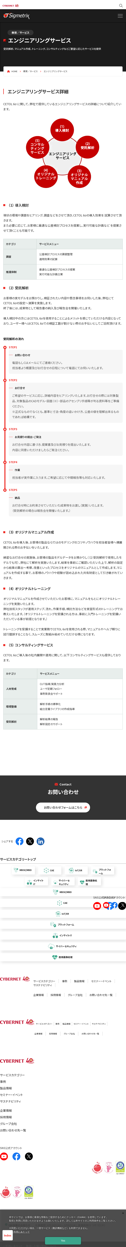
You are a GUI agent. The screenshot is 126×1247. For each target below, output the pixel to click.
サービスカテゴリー (44, 981)
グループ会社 (75, 995)
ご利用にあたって (20, 1232)
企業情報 (38, 995)
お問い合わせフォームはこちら (63, 807)
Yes (63, 1240)
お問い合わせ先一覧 (101, 995)
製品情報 (79, 981)
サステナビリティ (42, 985)
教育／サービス (30, 71)
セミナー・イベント (101, 981)
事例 (64, 981)
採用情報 (56, 995)
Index (7, 1235)
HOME (14, 71)
